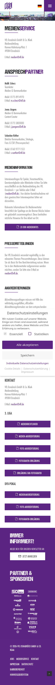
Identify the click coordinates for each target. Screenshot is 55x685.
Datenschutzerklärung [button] (36, 368)
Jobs (12, 659)
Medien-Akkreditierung (27, 436)
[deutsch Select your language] (40, 6)
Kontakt (35, 659)
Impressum (14, 664)
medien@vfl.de (17, 57)
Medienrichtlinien (27, 424)
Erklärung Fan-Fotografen (27, 473)
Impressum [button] (27, 371)
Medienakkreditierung (27, 494)
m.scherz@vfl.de (18, 100)
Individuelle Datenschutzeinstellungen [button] (27, 363)
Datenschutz (27, 664)
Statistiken (38, 334)
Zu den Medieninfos (27, 227)
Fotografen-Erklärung (27, 460)
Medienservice (22, 659)
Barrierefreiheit (17, 669)
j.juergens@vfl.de (18, 126)
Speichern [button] (27, 355)
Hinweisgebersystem (19, 674)
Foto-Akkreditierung (27, 448)
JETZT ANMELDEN (27, 556)
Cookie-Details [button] (13, 368)
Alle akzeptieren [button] (28, 345)
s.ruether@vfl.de (18, 153)
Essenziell (13, 334)
